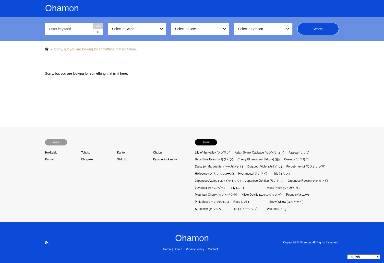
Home (167, 249)
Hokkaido (51, 152)
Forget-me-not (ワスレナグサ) (305, 166)
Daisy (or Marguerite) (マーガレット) (219, 166)
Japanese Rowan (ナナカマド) (308, 180)
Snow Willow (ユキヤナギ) (286, 201)
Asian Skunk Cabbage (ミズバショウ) (259, 152)
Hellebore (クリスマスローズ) (214, 173)
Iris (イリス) (282, 173)
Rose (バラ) (241, 201)
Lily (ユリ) (237, 188)
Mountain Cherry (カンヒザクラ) (216, 194)
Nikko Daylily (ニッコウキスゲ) (261, 194)
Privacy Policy (195, 249)
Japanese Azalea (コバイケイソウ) (218, 180)
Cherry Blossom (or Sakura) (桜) (259, 159)
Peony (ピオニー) (297, 194)
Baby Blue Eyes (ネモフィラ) (214, 159)
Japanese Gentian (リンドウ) (264, 180)
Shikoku (122, 159)
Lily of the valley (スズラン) (212, 152)
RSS (46, 242)
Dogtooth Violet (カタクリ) (264, 166)
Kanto (121, 152)
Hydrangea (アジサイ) (252, 173)
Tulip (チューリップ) (244, 209)
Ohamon (192, 238)
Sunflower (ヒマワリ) (209, 209)
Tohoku (86, 152)
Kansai (49, 159)
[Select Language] (363, 256)
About (178, 249)
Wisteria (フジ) (276, 209)
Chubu (157, 152)
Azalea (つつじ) (299, 152)
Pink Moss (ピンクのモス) (212, 201)
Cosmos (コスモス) (296, 159)
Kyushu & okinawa (165, 159)
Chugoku (87, 159)
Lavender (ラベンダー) (210, 188)
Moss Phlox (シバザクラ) (283, 188)
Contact (213, 249)
